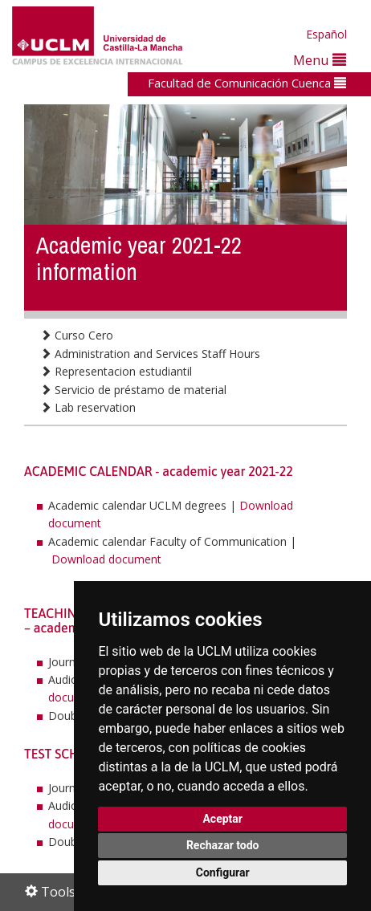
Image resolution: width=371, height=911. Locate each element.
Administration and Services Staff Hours (150, 353)
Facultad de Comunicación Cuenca (247, 83)
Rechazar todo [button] (222, 845)
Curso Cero (76, 335)
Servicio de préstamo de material (133, 389)
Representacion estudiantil (116, 371)
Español (326, 34)
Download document (106, 559)
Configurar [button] (223, 872)
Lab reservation (88, 407)
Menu (319, 60)
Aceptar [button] (222, 818)
